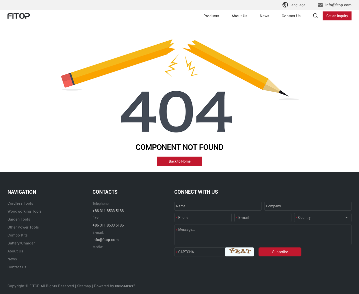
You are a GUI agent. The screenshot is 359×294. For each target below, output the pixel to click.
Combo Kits (17, 235)
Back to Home (179, 161)
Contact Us (291, 16)
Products (211, 16)
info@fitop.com (338, 5)
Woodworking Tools (24, 211)
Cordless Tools (20, 203)
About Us (239, 16)
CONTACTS (104, 192)
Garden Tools (18, 219)
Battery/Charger (21, 243)
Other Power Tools (23, 227)
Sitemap (84, 286)
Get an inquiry (337, 16)
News (264, 16)
